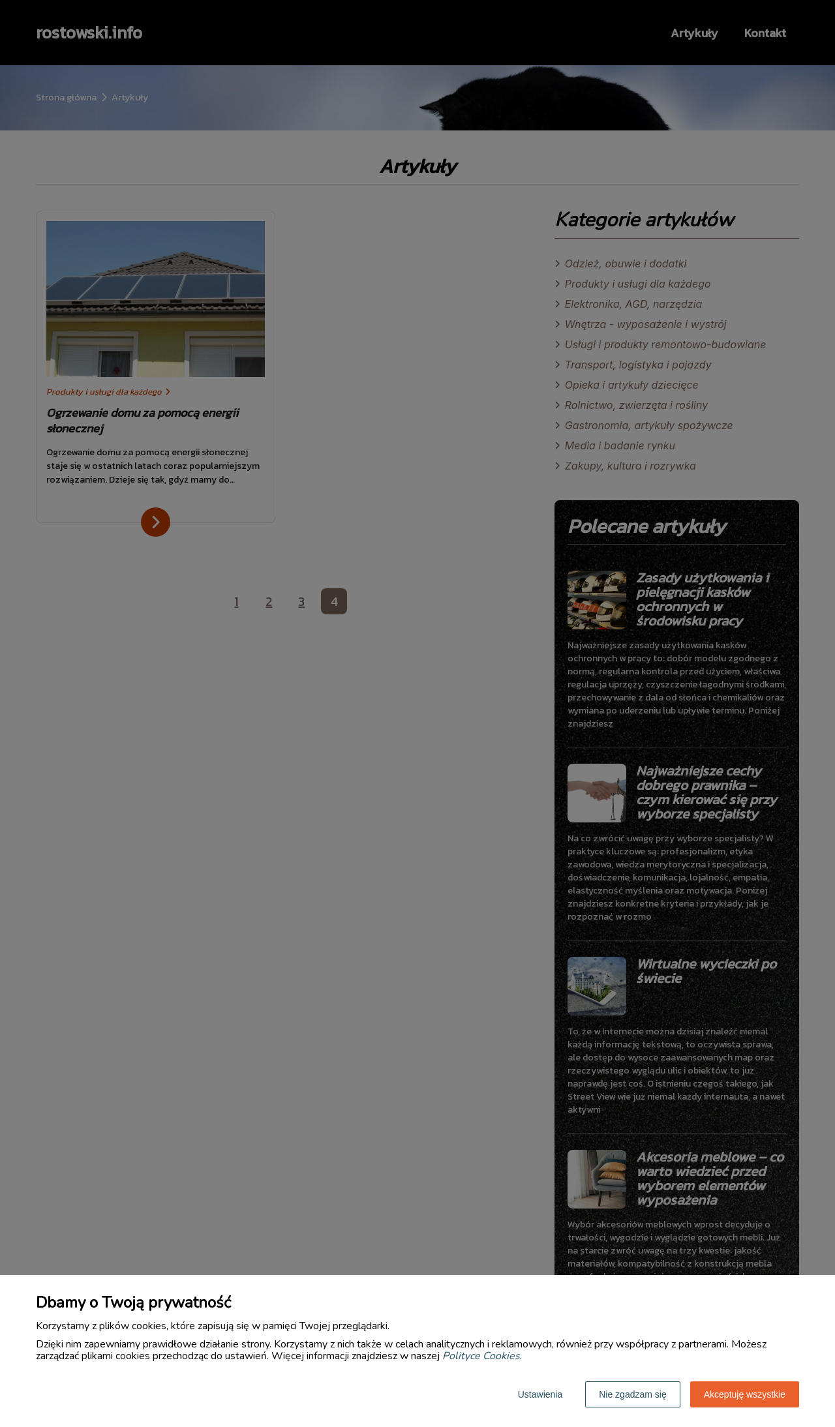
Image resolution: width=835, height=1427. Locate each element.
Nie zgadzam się (633, 1394)
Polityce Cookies (481, 1356)
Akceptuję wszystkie (744, 1394)
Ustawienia (540, 1394)
